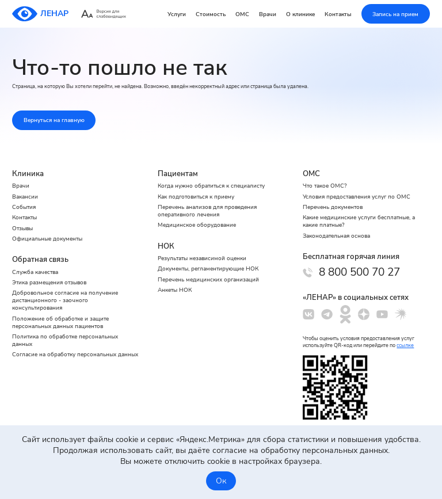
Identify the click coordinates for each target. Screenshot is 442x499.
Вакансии (25, 196)
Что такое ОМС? (324, 185)
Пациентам (178, 174)
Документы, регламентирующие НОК (208, 268)
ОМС (242, 14)
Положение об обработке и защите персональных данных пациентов (60, 322)
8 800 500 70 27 (359, 272)
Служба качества (35, 272)
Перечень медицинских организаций (208, 279)
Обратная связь (40, 259)
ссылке (405, 345)
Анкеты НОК (175, 290)
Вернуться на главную (54, 120)
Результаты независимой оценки (202, 258)
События (24, 207)
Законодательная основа (336, 235)
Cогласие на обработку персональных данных (75, 354)
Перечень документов (333, 207)
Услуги (176, 14)
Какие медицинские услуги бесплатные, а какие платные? (359, 221)
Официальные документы (47, 238)
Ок (221, 480)
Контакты (338, 14)
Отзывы (22, 228)
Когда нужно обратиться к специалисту (211, 185)
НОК (166, 246)
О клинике (300, 14)
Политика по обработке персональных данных (65, 340)
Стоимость (211, 14)
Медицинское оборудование (197, 224)
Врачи (267, 14)
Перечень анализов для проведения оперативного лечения (207, 210)
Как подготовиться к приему (196, 196)
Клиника (28, 174)
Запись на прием (395, 14)
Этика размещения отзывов (49, 282)
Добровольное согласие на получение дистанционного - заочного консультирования (65, 300)
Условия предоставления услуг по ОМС (356, 196)
